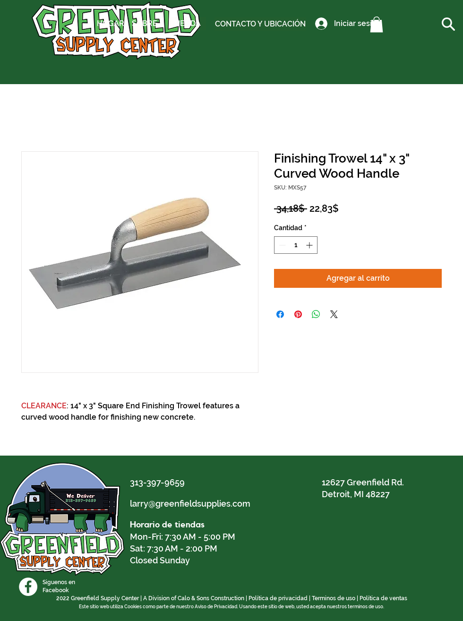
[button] (376, 24)
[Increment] (310, 245)
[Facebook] (28, 587)
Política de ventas (383, 598)
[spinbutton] (295, 245)
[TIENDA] (187, 23)
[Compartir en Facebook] (280, 314)
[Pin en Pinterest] (298, 314)
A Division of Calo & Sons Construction (194, 598)
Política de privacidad (278, 598)
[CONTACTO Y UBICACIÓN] (260, 24)
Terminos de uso (333, 598)
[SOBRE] (144, 23)
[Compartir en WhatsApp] (316, 314)
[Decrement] (281, 245)
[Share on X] (334, 314)
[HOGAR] (110, 23)
